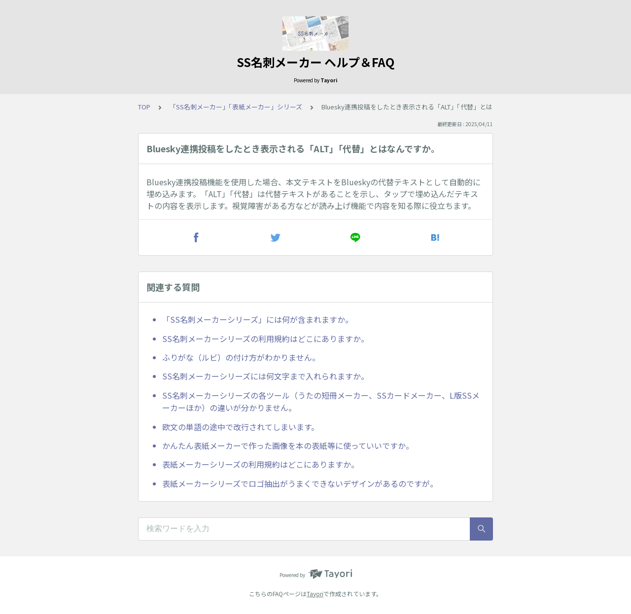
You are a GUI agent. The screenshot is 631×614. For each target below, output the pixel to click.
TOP (144, 106)
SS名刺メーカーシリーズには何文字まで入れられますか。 (265, 376)
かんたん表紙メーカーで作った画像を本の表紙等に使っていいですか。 (288, 445)
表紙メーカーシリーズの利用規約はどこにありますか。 (260, 464)
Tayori (315, 593)
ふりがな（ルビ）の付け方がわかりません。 (241, 357)
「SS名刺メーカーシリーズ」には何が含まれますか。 (257, 319)
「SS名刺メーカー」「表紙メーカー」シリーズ (236, 106)
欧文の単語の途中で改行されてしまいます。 (240, 427)
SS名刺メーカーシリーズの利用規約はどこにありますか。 (265, 338)
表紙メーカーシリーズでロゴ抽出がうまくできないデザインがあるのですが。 (300, 483)
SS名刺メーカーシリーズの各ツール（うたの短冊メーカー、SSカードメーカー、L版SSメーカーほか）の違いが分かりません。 (321, 401)
